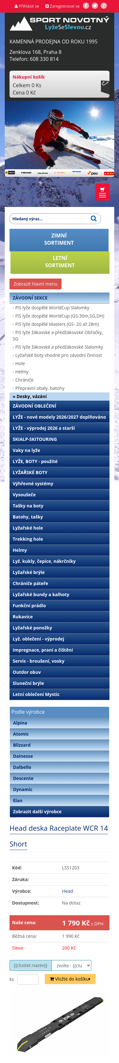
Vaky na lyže (26, 450)
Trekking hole (28, 539)
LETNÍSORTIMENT (60, 261)
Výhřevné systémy (33, 483)
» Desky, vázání (30, 396)
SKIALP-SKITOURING (35, 439)
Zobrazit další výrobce (37, 812)
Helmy (20, 550)
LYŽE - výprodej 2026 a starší (44, 428)
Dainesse (23, 756)
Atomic (21, 734)
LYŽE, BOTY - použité (35, 461)
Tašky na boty (28, 506)
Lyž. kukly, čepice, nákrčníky (44, 561)
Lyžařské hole (28, 528)
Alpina (20, 723)
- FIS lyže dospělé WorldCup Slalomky (51, 308)
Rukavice (23, 617)
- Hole (19, 363)
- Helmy (21, 372)
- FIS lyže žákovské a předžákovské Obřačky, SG (58, 335)
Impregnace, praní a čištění (43, 650)
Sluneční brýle (28, 683)
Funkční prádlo (29, 605)
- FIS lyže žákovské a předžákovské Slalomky (58, 347)
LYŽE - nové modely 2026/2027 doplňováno (59, 417)
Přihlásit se (27, 6)
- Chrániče (23, 380)
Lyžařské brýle (29, 572)
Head (67, 891)
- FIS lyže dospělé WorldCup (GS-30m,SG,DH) (58, 316)
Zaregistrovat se (62, 6)
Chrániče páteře (30, 583)
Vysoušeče (24, 495)
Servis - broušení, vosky (38, 661)
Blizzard (21, 745)
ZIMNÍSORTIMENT (59, 239)
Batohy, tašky (28, 517)
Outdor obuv (27, 672)
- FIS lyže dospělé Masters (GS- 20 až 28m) (56, 324)
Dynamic (22, 789)
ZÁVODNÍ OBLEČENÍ (34, 406)
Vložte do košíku (70, 979)
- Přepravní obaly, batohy (38, 388)
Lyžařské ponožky (32, 628)
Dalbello (22, 767)
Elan (18, 800)
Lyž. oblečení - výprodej (38, 639)
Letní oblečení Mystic (36, 694)
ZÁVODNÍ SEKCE (30, 298)
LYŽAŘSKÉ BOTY (30, 472)
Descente (23, 778)
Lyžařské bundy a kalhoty (41, 594)
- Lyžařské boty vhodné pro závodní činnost (57, 355)
